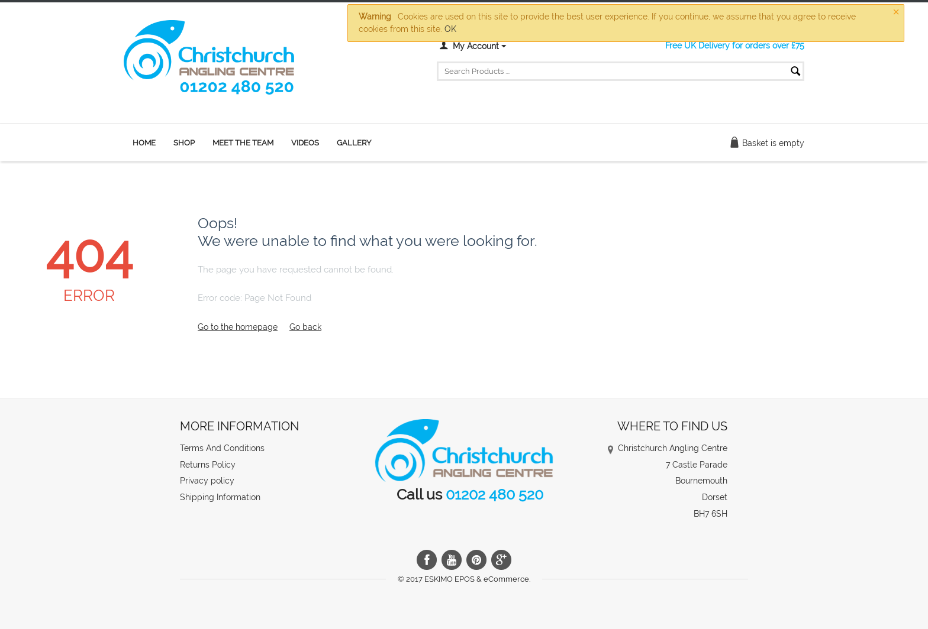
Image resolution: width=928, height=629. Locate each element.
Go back (305, 327)
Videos (305, 142)
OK (450, 29)
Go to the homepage (238, 327)
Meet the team (242, 142)
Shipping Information (220, 497)
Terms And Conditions (222, 448)
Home (144, 142)
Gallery (354, 142)
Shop (184, 142)
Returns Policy (208, 464)
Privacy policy (207, 480)
